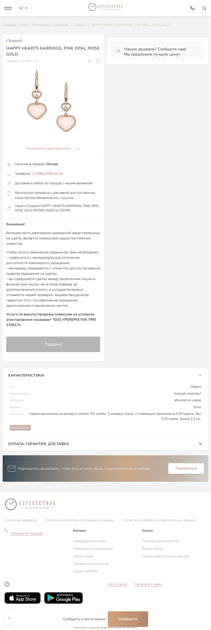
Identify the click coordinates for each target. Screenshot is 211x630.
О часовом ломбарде (20, 520)
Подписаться (186, 469)
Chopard (14, 41)
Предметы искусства (91, 564)
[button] (8, 7)
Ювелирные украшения (93, 549)
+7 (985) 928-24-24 (47, 174)
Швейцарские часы (89, 541)
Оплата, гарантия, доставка (105, 444)
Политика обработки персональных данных (80, 520)
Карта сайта (117, 584)
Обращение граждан (27, 534)
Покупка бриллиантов (160, 541)
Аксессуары (83, 556)
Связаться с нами (147, 584)
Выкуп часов (152, 549)
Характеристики (105, 375)
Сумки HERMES (85, 571)
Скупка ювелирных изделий (165, 556)
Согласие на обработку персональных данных (159, 520)
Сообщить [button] (127, 618)
